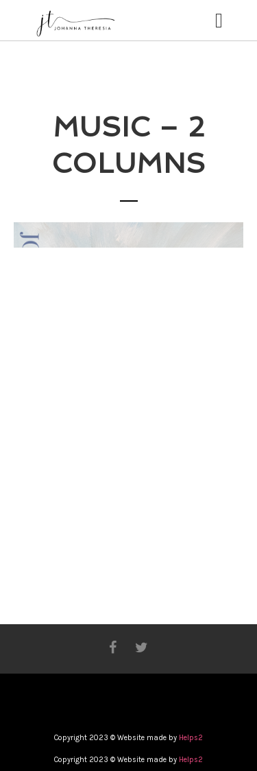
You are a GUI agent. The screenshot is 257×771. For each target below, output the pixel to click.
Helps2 (191, 737)
